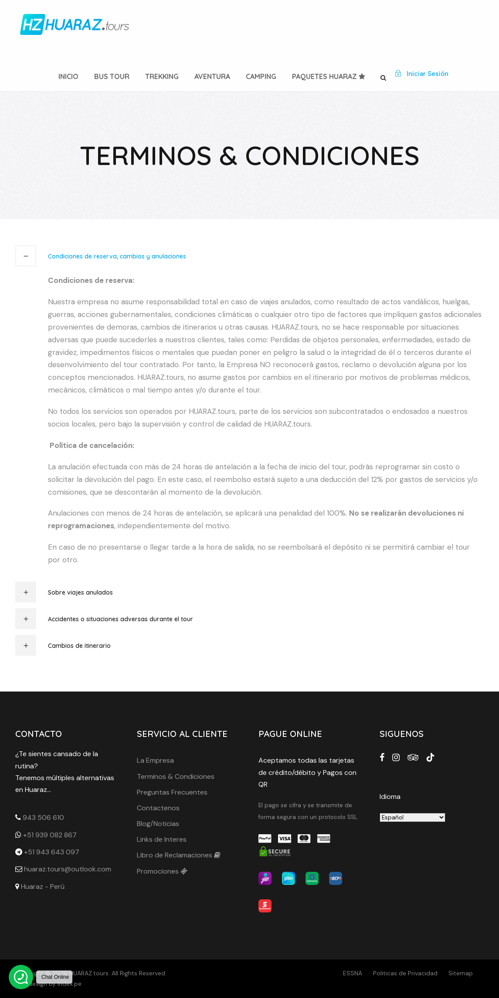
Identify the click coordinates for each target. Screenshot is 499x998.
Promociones (162, 871)
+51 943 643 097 (51, 852)
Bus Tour (111, 76)
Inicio (68, 76)
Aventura (212, 76)
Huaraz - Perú (42, 886)
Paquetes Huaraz (328, 76)
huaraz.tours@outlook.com (67, 869)
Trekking (162, 76)
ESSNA (352, 973)
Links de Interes (162, 839)
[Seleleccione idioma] (412, 817)
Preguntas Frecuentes (172, 792)
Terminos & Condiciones (175, 776)
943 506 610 (43, 817)
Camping (261, 76)
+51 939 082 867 (50, 835)
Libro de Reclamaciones (179, 855)
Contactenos (158, 807)
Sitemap (460, 973)
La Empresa (155, 760)
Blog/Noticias (158, 823)
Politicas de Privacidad (405, 973)
